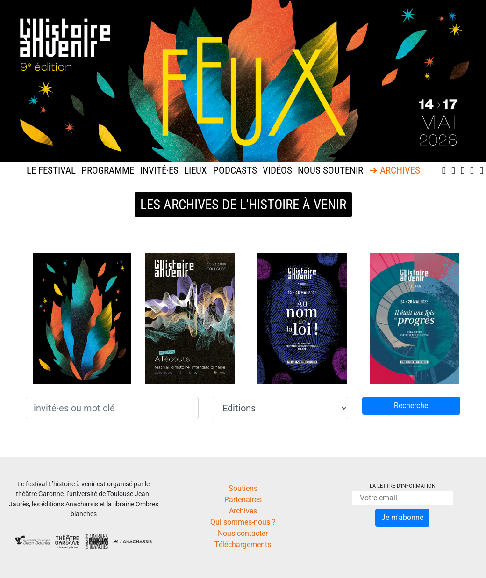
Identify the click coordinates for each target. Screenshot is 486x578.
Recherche (411, 405)
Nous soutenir (330, 170)
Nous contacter (243, 533)
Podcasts (235, 170)
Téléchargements (242, 544)
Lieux (195, 170)
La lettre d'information (403, 486)
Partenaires (243, 499)
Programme (107, 170)
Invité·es (159, 170)
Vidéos (277, 170)
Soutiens (243, 488)
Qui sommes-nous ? (243, 522)
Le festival (51, 170)
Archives (243, 510)
